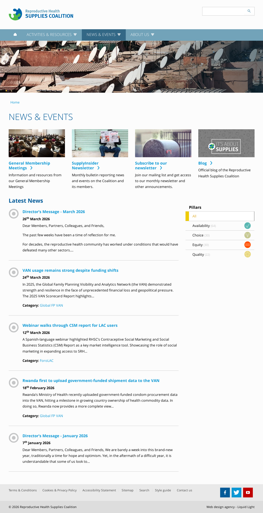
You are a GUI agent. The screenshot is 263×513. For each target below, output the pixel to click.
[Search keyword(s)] (223, 11)
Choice (201, 235)
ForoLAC (46, 360)
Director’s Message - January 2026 (55, 435)
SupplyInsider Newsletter (85, 165)
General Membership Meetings (29, 165)
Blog (202, 163)
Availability (204, 225)
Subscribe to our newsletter (151, 165)
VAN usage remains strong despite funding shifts (70, 270)
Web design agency (221, 507)
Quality (201, 254)
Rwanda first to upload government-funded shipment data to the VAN (91, 380)
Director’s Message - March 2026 (54, 211)
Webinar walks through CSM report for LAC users (70, 325)
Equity (200, 244)
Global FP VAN (51, 305)
